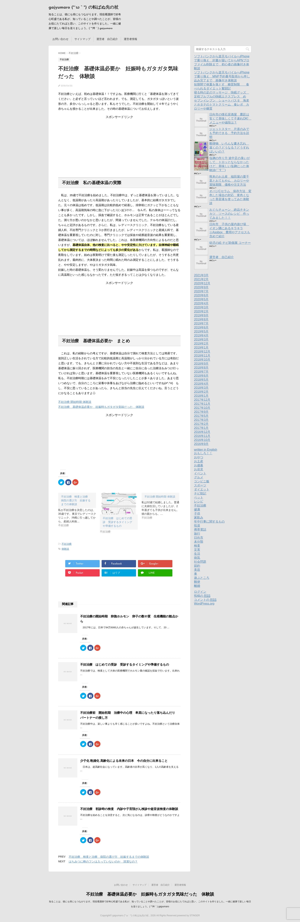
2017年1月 (201, 427)
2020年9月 (201, 287)
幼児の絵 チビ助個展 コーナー (230, 242)
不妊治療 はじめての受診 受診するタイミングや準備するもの (117, 522)
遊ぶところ (201, 577)
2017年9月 (201, 411)
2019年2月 (201, 343)
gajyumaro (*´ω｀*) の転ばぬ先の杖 (83, 7)
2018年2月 (201, 391)
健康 (197, 509)
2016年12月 (202, 431)
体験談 (65, 548)
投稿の (202, 596)
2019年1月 (201, 347)
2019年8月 (201, 319)
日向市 (198, 537)
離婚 (197, 585)
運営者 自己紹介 (107, 39)
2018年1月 (201, 395)
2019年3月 (201, 339)
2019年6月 (201, 327)
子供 (197, 513)
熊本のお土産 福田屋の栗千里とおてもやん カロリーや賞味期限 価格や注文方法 (229, 180)
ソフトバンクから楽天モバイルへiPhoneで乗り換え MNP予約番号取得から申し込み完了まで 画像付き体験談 (222, 76)
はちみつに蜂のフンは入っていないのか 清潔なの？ (103, 861)
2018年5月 (201, 379)
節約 (197, 565)
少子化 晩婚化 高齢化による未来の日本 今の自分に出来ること (124, 760)
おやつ (198, 457)
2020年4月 (201, 303)
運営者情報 (130, 39)
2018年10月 (202, 359)
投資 (197, 525)
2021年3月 (201, 275)
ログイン (200, 591)
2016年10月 (202, 439)
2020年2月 (201, 311)
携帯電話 (200, 529)
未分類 (198, 541)
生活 (197, 553)
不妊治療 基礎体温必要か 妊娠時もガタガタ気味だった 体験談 (101, 406)
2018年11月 (202, 355)
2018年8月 (201, 367)
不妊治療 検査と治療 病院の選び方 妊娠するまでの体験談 (109, 856)
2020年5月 (201, 299)
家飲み (198, 517)
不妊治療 (67, 543)
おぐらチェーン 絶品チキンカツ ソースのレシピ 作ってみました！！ (229, 213)
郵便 (197, 581)
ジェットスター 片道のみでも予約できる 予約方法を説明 (229, 133)
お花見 (198, 469)
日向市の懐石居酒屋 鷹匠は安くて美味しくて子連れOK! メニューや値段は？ (230, 118)
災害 (197, 549)
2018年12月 (202, 351)
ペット (198, 497)
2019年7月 (201, 323)
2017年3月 (201, 419)
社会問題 (200, 561)
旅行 (197, 533)
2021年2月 (201, 279)
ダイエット (201, 489)
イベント (200, 473)
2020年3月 (201, 307)
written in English (205, 449)
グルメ (198, 477)
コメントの (205, 600)
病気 (197, 557)
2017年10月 (202, 407)
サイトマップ (82, 39)
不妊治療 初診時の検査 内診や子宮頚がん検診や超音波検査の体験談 (129, 809)
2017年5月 (201, 415)
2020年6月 (201, 295)
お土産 (198, 461)
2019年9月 (201, 315)
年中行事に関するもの (209, 521)
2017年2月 (201, 423)
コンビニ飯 (201, 481)
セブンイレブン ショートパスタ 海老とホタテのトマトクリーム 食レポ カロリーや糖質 (221, 104)
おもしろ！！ (203, 453)
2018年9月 (201, 363)
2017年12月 (202, 399)
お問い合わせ (60, 39)
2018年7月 (201, 371)
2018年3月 (201, 387)
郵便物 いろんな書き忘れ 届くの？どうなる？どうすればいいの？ (229, 147)
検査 (197, 545)
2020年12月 (202, 283)
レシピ (198, 501)
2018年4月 (201, 383)
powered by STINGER (188, 915)
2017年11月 (202, 403)
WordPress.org (204, 603)
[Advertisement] (119, 143)
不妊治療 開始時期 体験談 (74, 401)
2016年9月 (201, 444)
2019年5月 (201, 331)
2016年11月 (202, 435)
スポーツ (200, 485)
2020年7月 (201, 291)
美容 (197, 569)
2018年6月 (201, 375)
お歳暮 (198, 465)
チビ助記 (200, 493)
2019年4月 (201, 335)
